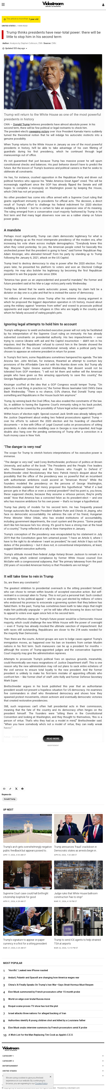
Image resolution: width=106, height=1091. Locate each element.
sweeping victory (39, 131)
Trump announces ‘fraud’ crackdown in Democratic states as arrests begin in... (75, 848)
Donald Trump (21, 124)
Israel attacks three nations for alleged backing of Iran (37, 1013)
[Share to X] (16, 789)
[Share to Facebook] (22, 789)
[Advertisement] (53, 765)
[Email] (4, 789)
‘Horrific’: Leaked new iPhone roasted (29, 970)
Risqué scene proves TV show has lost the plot (33, 1006)
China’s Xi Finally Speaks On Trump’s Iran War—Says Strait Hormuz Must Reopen (50, 984)
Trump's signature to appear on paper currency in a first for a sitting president (25, 941)
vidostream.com (73, 1088)
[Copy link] (10, 789)
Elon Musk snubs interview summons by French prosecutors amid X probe (47, 1027)
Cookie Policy (41, 1083)
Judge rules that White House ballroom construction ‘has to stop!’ (76, 895)
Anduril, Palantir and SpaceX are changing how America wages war (43, 977)
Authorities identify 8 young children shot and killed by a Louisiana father (46, 1020)
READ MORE (53, 738)
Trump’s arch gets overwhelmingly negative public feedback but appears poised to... (27, 848)
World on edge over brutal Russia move (29, 999)
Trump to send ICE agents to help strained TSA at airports (77, 941)
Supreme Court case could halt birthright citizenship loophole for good (25, 895)
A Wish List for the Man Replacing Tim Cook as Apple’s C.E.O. (41, 1034)
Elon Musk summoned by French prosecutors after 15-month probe (44, 991)
